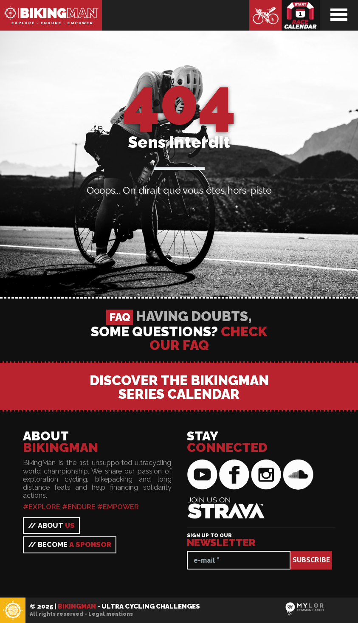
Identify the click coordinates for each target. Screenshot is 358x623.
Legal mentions (110, 614)
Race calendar (301, 15)
